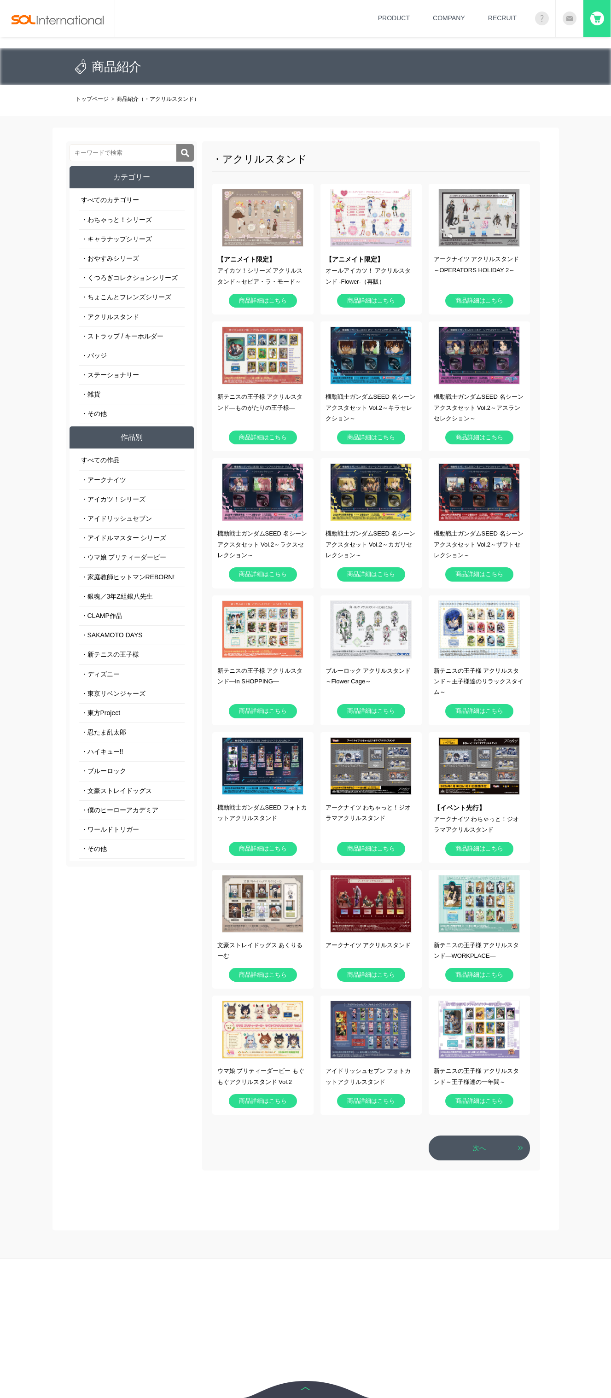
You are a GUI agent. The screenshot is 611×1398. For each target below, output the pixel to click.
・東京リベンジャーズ (113, 693)
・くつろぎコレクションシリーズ (129, 277)
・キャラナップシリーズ (116, 239)
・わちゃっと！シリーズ (116, 219)
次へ (479, 1148)
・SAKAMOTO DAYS (112, 635)
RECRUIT (502, 18)
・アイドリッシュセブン (116, 518)
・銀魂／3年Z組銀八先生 (117, 596)
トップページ (92, 99)
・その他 (94, 413)
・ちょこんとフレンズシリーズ (126, 297)
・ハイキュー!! (102, 751)
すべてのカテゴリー (110, 200)
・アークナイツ (103, 479)
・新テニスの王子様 (110, 654)
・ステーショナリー (110, 375)
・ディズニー (100, 674)
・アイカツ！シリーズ (113, 499)
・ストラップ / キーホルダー (122, 336)
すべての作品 (100, 460)
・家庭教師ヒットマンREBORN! (128, 577)
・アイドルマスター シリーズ (124, 538)
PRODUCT (394, 18)
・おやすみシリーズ (110, 258)
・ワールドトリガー (110, 829)
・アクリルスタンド (110, 316)
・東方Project (101, 712)
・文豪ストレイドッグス (116, 790)
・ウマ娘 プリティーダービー (124, 557)
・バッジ (94, 355)
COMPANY (449, 18)
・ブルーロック (103, 771)
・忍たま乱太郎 (103, 732)
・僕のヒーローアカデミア (119, 810)
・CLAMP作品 (101, 615)
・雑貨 (90, 394)
